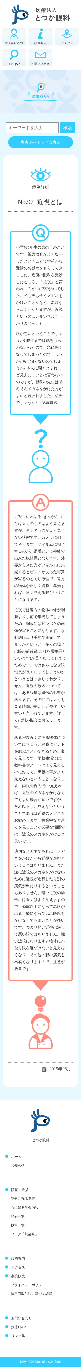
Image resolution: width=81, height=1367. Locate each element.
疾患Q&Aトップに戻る (40, 142)
